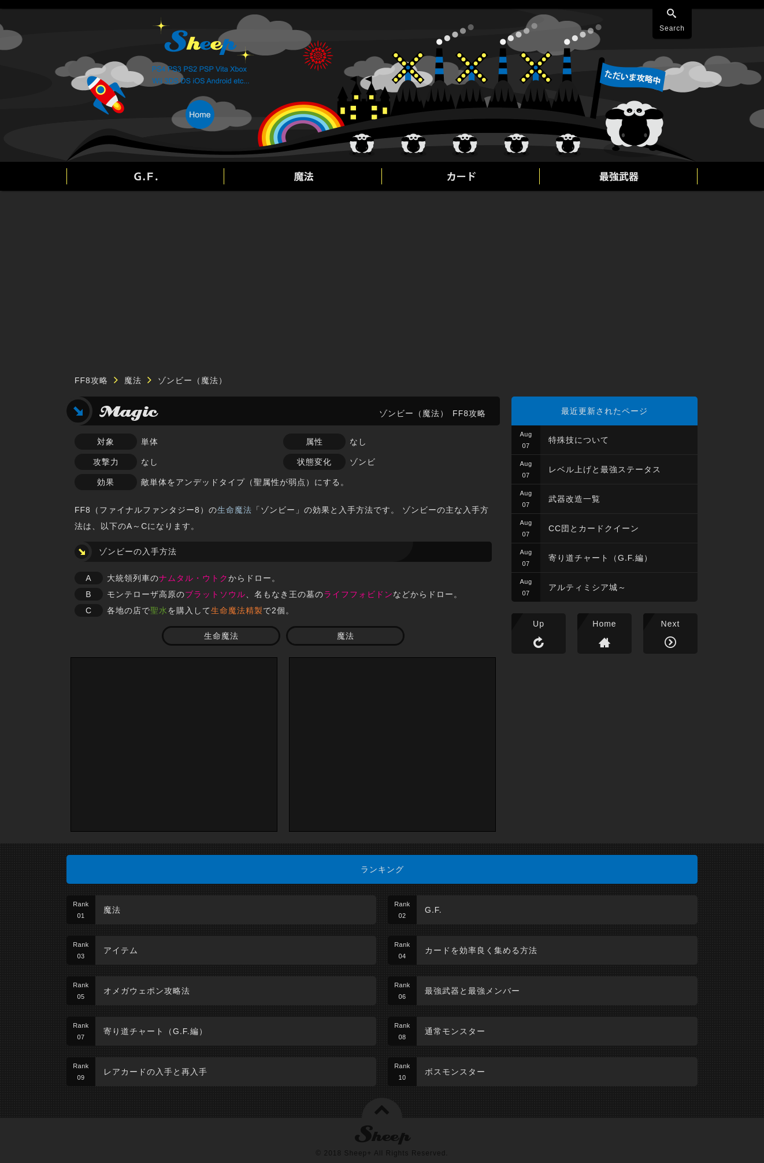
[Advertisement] (382, 277)
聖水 (159, 610)
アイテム (120, 950)
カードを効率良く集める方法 (481, 950)
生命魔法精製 (237, 610)
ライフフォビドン (358, 594)
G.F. (433, 909)
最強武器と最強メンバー (472, 990)
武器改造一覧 (574, 498)
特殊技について (578, 440)
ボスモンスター (455, 1071)
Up (538, 623)
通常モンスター (455, 1031)
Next (670, 623)
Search (672, 28)
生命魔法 (234, 509)
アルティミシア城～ (587, 587)
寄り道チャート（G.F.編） (600, 557)
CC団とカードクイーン (593, 528)
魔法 (133, 380)
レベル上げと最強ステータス (604, 469)
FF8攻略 (91, 380)
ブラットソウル (215, 594)
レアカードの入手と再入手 (155, 1071)
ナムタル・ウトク (193, 578)
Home (604, 623)
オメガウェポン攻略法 (146, 990)
